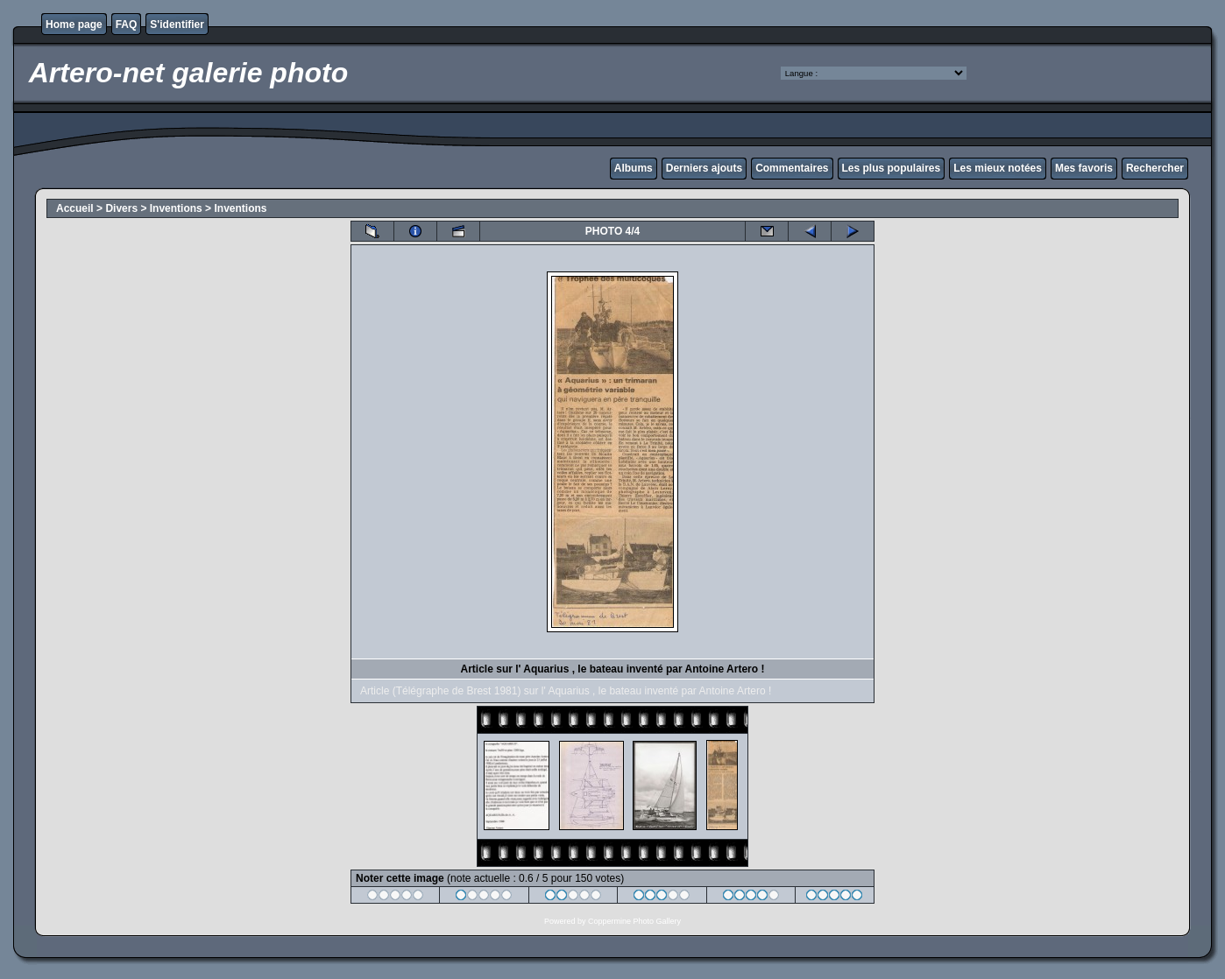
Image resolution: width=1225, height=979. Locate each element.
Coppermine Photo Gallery (634, 921)
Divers (121, 208)
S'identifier (177, 24)
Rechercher (1155, 168)
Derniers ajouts (704, 168)
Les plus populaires (891, 168)
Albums (633, 168)
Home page (74, 24)
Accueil (75, 208)
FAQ (127, 24)
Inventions (176, 208)
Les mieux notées (997, 168)
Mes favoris (1084, 168)
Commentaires (791, 168)
